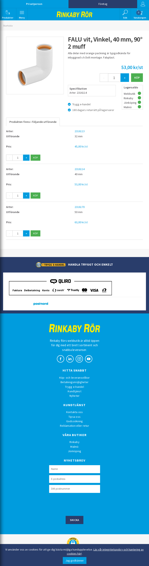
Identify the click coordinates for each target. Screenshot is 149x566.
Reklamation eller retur (74, 426)
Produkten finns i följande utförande (32, 122)
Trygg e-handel (74, 387)
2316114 (80, 169)
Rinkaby (74, 442)
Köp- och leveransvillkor (74, 377)
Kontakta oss (74, 412)
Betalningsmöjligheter (74, 382)
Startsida (8, 25)
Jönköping (74, 451)
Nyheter (75, 396)
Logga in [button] (142, 4)
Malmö (74, 446)
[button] (8, 14)
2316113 (80, 131)
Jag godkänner (74, 560)
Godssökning (74, 421)
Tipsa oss (74, 417)
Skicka (74, 520)
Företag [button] (102, 4)
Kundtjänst (74, 391)
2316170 (80, 207)
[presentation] (80, 504)
